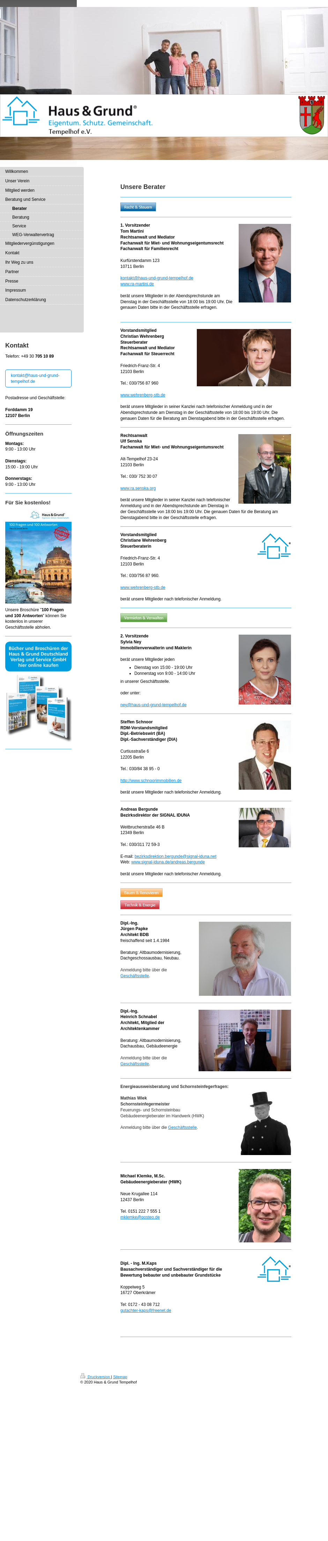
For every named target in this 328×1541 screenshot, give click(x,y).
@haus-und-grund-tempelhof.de (163, 278)
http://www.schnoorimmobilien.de (150, 780)
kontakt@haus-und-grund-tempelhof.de (35, 378)
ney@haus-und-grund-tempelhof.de (153, 704)
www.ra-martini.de (137, 284)
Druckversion (95, 1377)
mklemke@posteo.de (140, 1217)
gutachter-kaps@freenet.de (145, 1310)
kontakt (127, 278)
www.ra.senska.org (138, 488)
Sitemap (120, 1377)
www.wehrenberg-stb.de (142, 395)
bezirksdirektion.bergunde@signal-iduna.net (175, 856)
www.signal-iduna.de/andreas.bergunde (168, 862)
